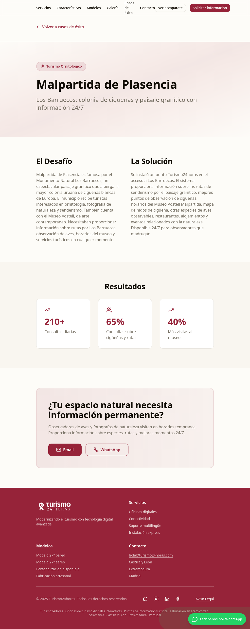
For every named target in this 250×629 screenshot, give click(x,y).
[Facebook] (177, 598)
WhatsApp (107, 449)
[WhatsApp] (145, 598)
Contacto (147, 7)
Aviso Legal (205, 598)
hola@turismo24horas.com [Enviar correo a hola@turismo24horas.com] (151, 555)
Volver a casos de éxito (60, 27)
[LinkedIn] (166, 598)
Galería (113, 7)
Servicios (43, 7)
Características (69, 7)
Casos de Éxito (129, 7)
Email (65, 449)
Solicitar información (210, 7)
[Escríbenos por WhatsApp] (217, 619)
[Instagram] (156, 598)
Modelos (94, 7)
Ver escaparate (170, 7)
